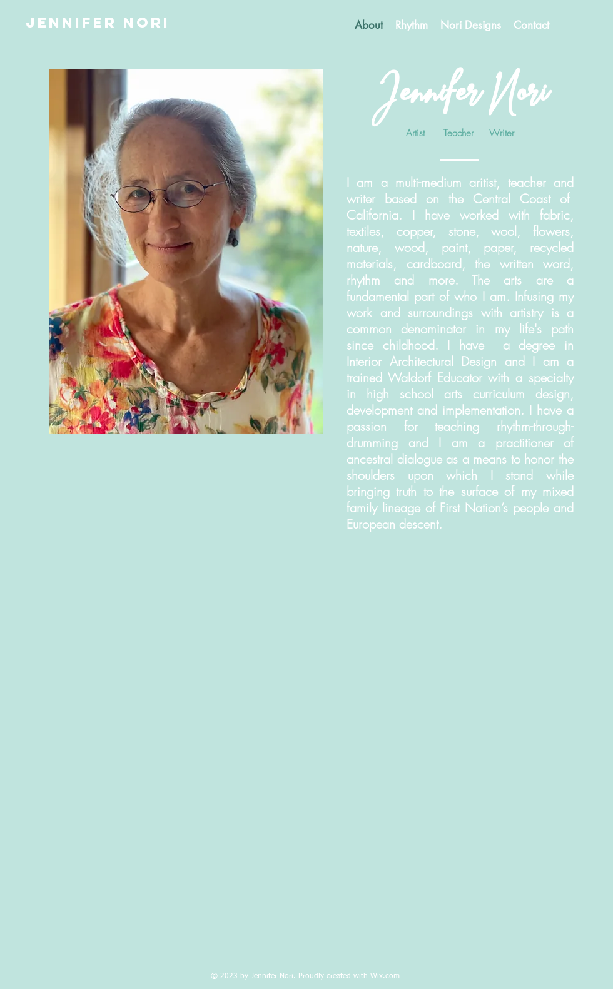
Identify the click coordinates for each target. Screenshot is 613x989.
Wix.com (385, 976)
